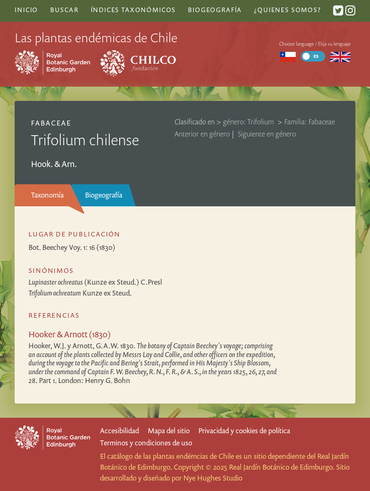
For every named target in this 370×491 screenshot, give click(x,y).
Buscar (64, 9)
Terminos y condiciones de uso (146, 442)
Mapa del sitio (169, 430)
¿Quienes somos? (287, 9)
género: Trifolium (249, 121)
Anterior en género (202, 134)
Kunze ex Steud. (80, 293)
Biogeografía (103, 195)
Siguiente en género (267, 134)
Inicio (26, 9)
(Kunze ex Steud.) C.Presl (95, 282)
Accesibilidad (119, 430)
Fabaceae (51, 123)
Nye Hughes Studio (212, 478)
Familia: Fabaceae (309, 121)
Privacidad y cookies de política (244, 430)
